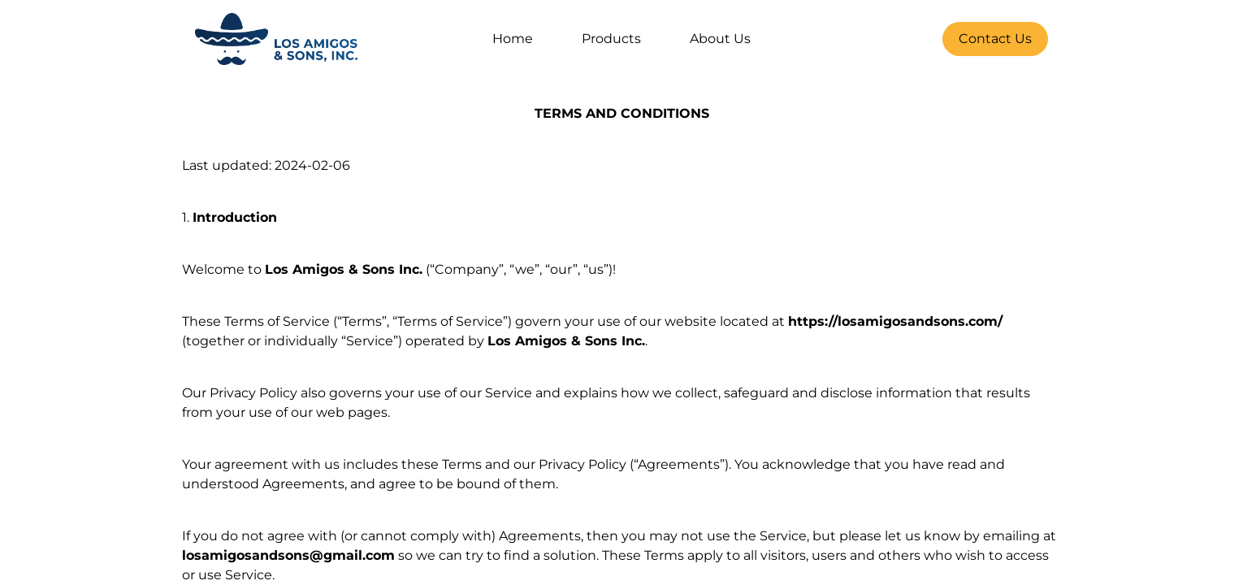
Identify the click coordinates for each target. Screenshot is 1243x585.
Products (611, 38)
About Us (720, 38)
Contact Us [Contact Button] (995, 38)
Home (512, 38)
